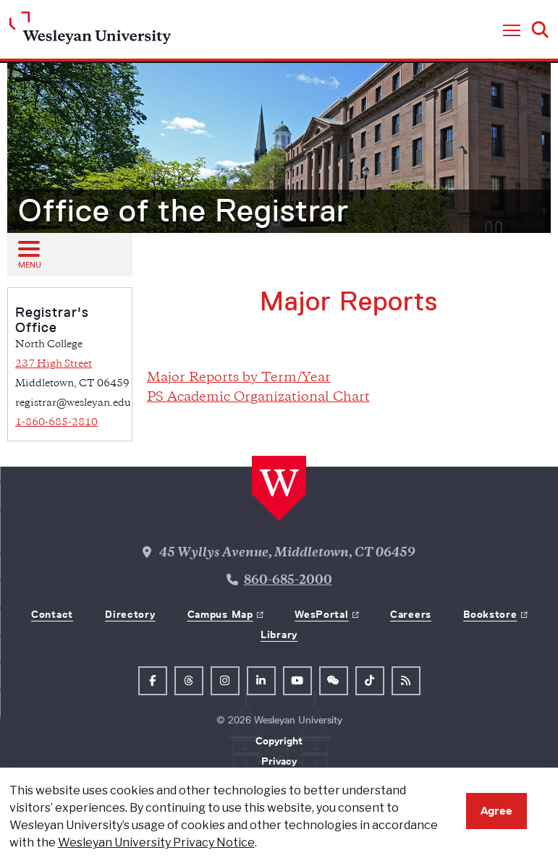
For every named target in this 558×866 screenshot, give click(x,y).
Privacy (279, 761)
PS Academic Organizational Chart (258, 397)
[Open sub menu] (28, 254)
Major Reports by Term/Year (239, 378)
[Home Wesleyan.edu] (90, 31)
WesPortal (321, 614)
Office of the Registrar (183, 210)
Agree (496, 811)
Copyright (279, 740)
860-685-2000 (288, 581)
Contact (52, 614)
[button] (511, 31)
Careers (410, 614)
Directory (130, 614)
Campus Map (220, 614)
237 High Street (53, 364)
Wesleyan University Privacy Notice (156, 842)
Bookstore (490, 614)
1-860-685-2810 (56, 423)
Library (279, 634)
